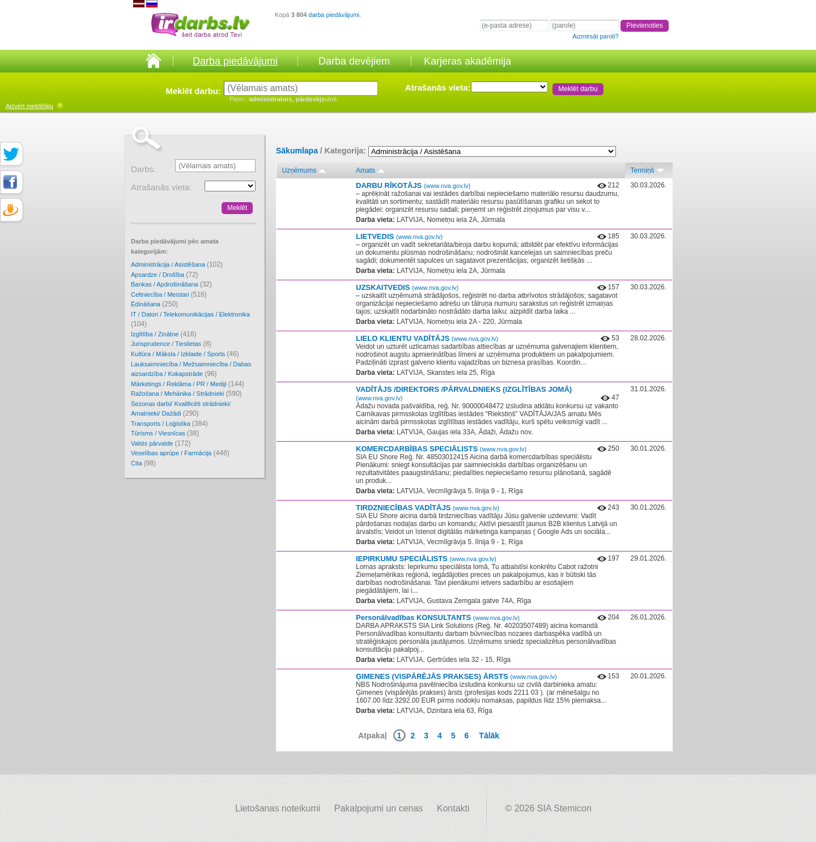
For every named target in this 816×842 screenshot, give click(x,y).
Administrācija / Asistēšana (177, 264)
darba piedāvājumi (333, 14)
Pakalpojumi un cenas (378, 808)
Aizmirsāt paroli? (595, 36)
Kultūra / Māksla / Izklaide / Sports (185, 354)
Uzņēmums (299, 170)
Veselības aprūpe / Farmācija (180, 453)
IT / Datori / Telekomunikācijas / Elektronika (190, 319)
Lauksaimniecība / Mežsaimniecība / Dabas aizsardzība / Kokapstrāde (191, 369)
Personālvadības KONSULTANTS (438, 617)
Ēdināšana (154, 304)
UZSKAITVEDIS (407, 287)
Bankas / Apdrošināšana (171, 284)
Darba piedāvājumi (235, 61)
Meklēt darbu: (193, 91)
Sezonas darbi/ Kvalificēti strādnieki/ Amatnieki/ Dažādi (181, 409)
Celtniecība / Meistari (169, 294)
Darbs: (143, 169)
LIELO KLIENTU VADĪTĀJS (427, 338)
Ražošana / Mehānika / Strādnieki (186, 394)
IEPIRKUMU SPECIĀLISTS (426, 558)
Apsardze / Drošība (164, 275)
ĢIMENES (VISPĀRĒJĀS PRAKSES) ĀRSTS (456, 676)
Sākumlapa (297, 150)
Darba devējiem (354, 61)
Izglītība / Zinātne (163, 334)
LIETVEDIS (399, 236)
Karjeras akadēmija (467, 61)
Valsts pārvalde (160, 443)
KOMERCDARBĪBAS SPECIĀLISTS (441, 448)
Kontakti (453, 808)
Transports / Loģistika (169, 424)
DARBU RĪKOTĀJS (413, 185)
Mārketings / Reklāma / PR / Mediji (187, 384)
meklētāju (29, 105)
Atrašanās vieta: (438, 87)
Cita (143, 463)
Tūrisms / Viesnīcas (165, 433)
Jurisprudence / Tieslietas (171, 344)
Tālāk (489, 735)
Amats (365, 170)
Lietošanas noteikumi (277, 808)
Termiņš (642, 170)
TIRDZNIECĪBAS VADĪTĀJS (427, 507)
